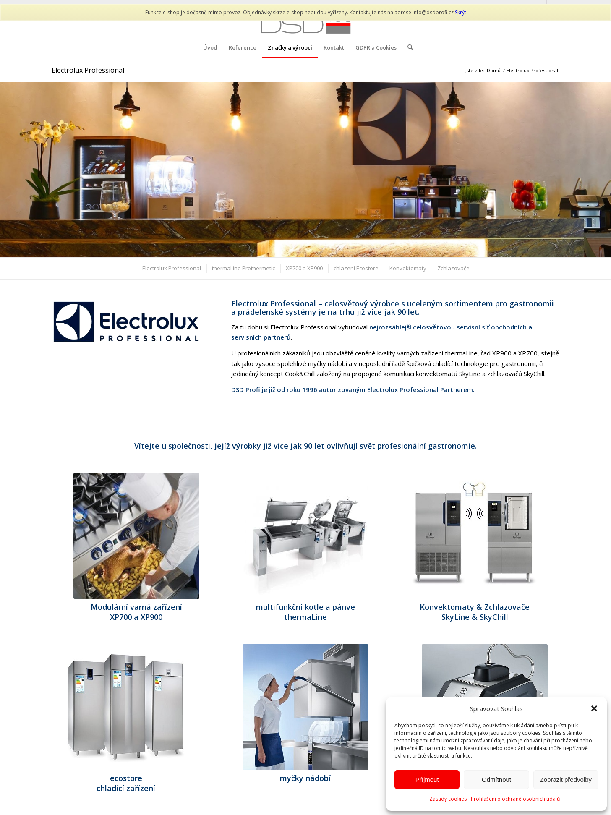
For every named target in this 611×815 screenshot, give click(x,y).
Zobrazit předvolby (566, 779)
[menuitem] (210, 47)
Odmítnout (496, 779)
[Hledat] (407, 47)
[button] (594, 708)
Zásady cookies (448, 798)
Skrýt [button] (460, 12)
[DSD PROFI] (305, 25)
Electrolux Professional (88, 70)
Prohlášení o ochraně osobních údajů (515, 798)
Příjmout (427, 779)
